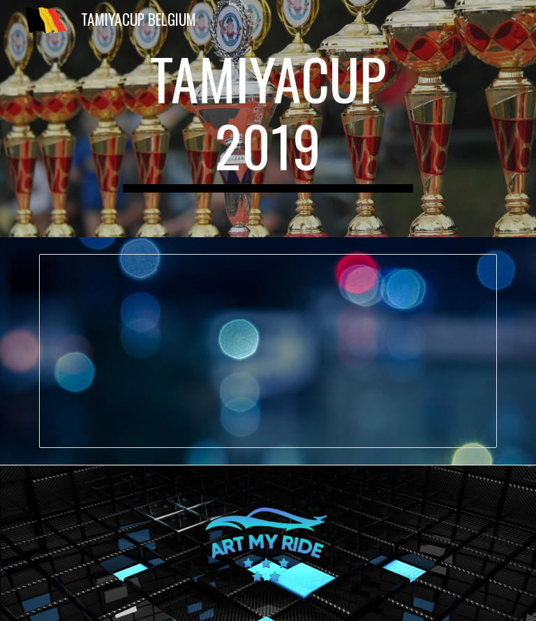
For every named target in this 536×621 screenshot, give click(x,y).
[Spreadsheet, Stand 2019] (267, 351)
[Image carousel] (267, 543)
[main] (267, 118)
